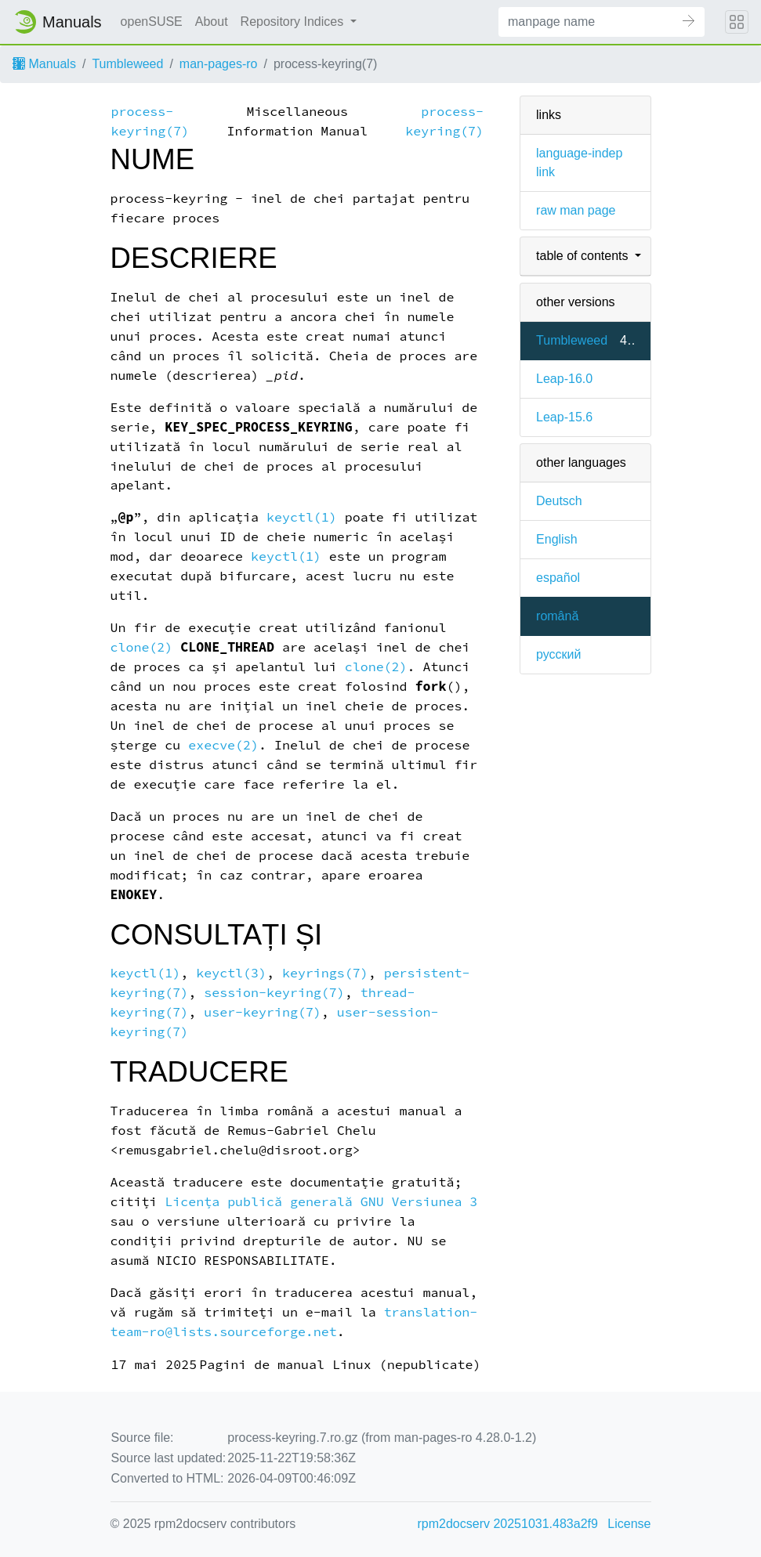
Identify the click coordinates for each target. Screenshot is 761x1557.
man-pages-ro (218, 63)
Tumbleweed (127, 63)
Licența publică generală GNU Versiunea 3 (321, 1202)
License (628, 1523)
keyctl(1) (301, 517)
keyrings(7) (325, 973)
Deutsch (559, 501)
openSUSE (152, 21)
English (556, 539)
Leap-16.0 (564, 378)
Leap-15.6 (564, 417)
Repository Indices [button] (294, 21)
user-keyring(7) (262, 1012)
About (211, 21)
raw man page (575, 210)
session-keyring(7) (274, 992)
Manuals (44, 63)
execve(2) (223, 745)
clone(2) (142, 647)
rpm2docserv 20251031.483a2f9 (508, 1523)
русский (558, 654)
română (557, 616)
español (558, 577)
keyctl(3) (231, 973)
